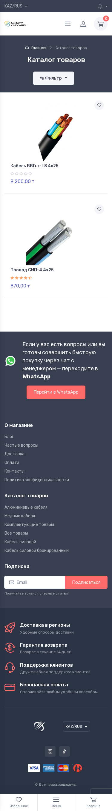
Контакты (14, 471)
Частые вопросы (21, 445)
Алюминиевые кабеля (25, 507)
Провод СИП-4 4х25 (31, 270)
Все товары (16, 533)
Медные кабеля (19, 516)
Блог (9, 436)
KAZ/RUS (13, 6)
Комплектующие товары (29, 524)
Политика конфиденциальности (36, 479)
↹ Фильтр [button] (51, 78)
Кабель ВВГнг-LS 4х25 (34, 165)
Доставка (14, 453)
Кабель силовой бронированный (36, 550)
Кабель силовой (20, 541)
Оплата (11, 462)
